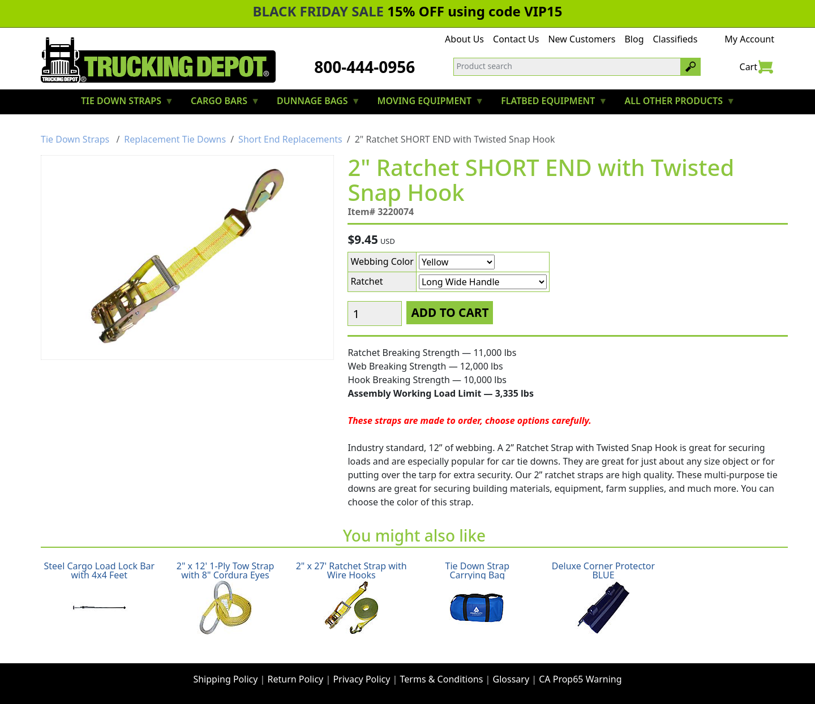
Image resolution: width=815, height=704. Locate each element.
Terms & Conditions (441, 679)
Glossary (511, 679)
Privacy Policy (361, 679)
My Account (749, 39)
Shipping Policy (225, 679)
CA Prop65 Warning (580, 679)
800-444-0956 (364, 67)
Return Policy (296, 679)
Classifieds (675, 39)
